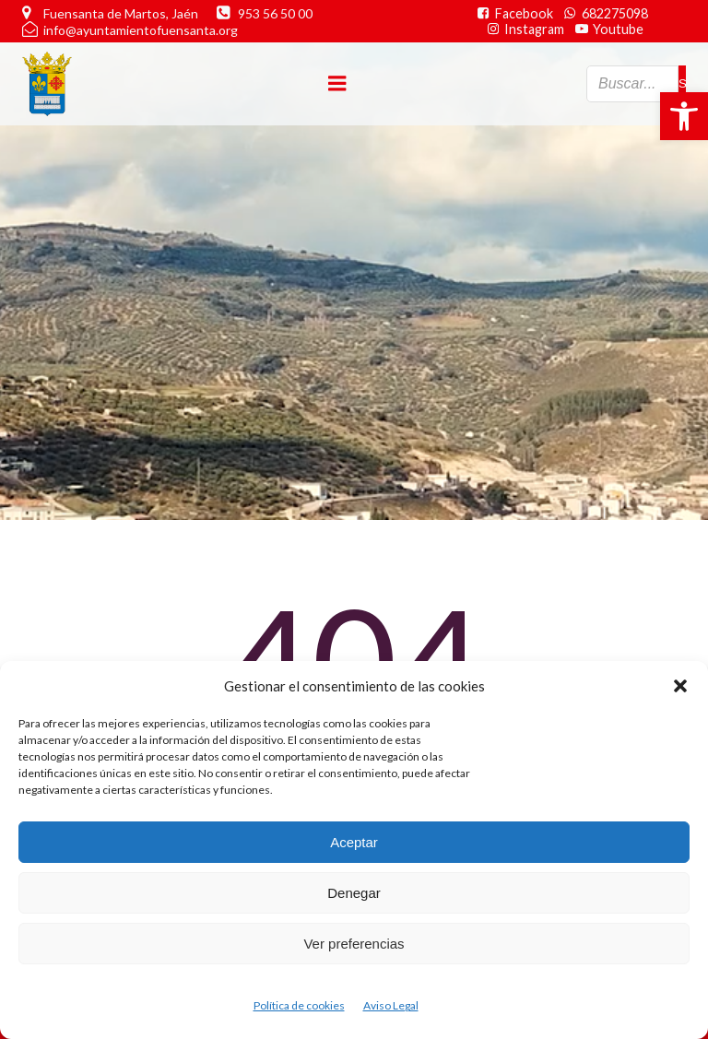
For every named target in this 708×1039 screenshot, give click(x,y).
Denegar (354, 893)
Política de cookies (299, 1005)
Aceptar (354, 842)
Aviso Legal (391, 1005)
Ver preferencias (353, 943)
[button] (684, 116)
